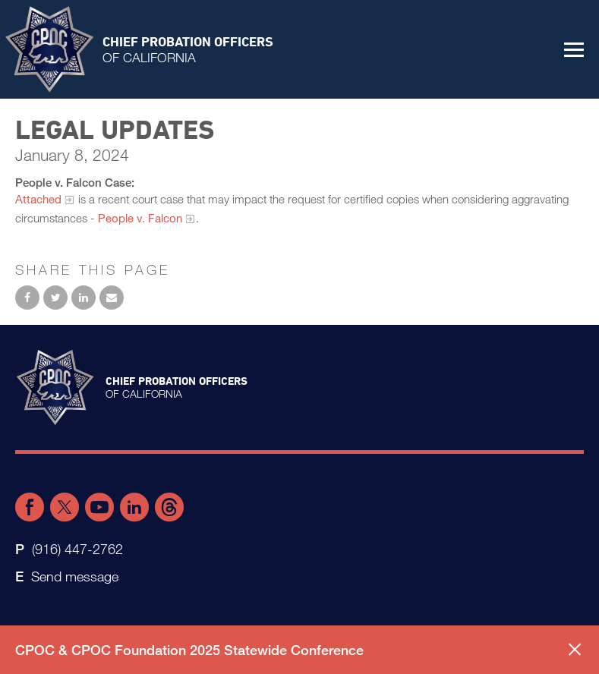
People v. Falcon (140, 218)
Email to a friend (111, 297)
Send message (74, 576)
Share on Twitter (55, 297)
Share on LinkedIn (83, 297)
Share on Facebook (27, 297)
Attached (38, 199)
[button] (574, 49)
